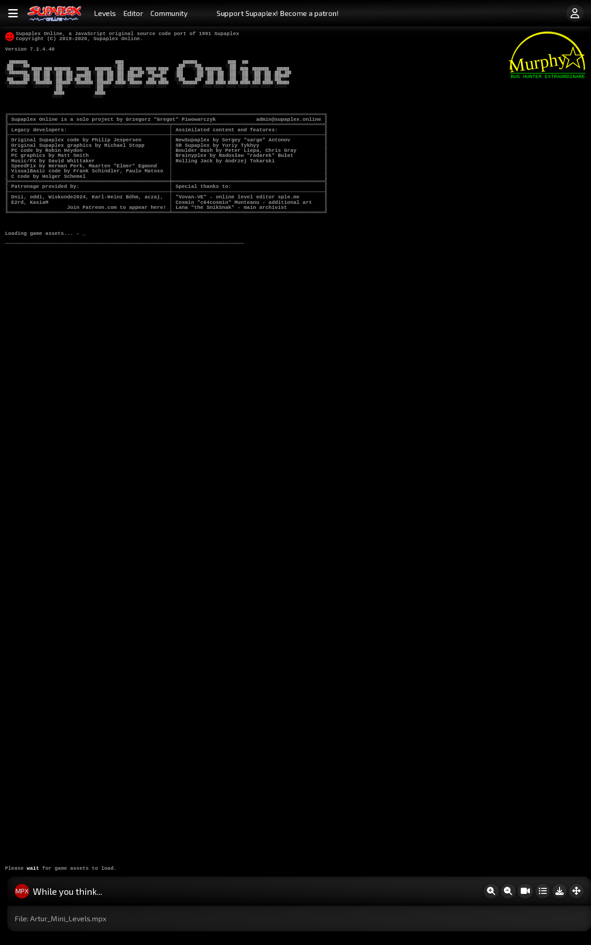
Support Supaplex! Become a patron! (278, 13)
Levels (105, 13)
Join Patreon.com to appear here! (116, 207)
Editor (133, 13)
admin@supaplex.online (288, 119)
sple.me (289, 197)
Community (168, 13)
